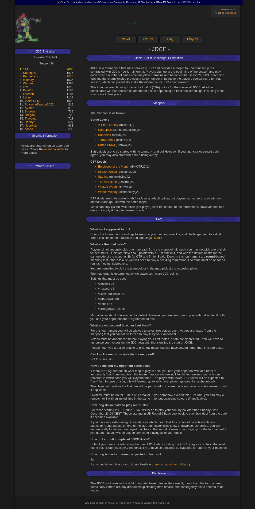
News (125, 39)
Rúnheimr (104, 135)
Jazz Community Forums (121, 2)
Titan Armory (106, 140)
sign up (233, 13)
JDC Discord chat (191, 2)
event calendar (54, 149)
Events (148, 39)
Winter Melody (108, 192)
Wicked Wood (107, 186)
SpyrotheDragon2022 (39, 104)
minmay (28, 80)
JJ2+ (157, 2)
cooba (29, 129)
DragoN (30, 115)
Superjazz (30, 73)
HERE (157, 238)
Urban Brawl (106, 145)
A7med (29, 108)
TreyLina (30, 118)
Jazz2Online (99, 2)
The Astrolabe (107, 181)
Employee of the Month (114, 166)
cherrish (28, 94)
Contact (162, 503)
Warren (28, 83)
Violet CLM (32, 101)
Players (192, 39)
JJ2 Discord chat (171, 2)
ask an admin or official (170, 464)
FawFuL (28, 90)
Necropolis (105, 129)
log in (224, 13)
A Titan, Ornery (108, 125)
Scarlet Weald (107, 171)
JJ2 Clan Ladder (144, 2)
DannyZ (30, 122)
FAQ (170, 39)
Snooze (30, 111)
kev (25, 87)
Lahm (27, 97)
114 (25, 69)
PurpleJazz (30, 76)
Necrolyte (31, 125)
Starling (103, 176)
